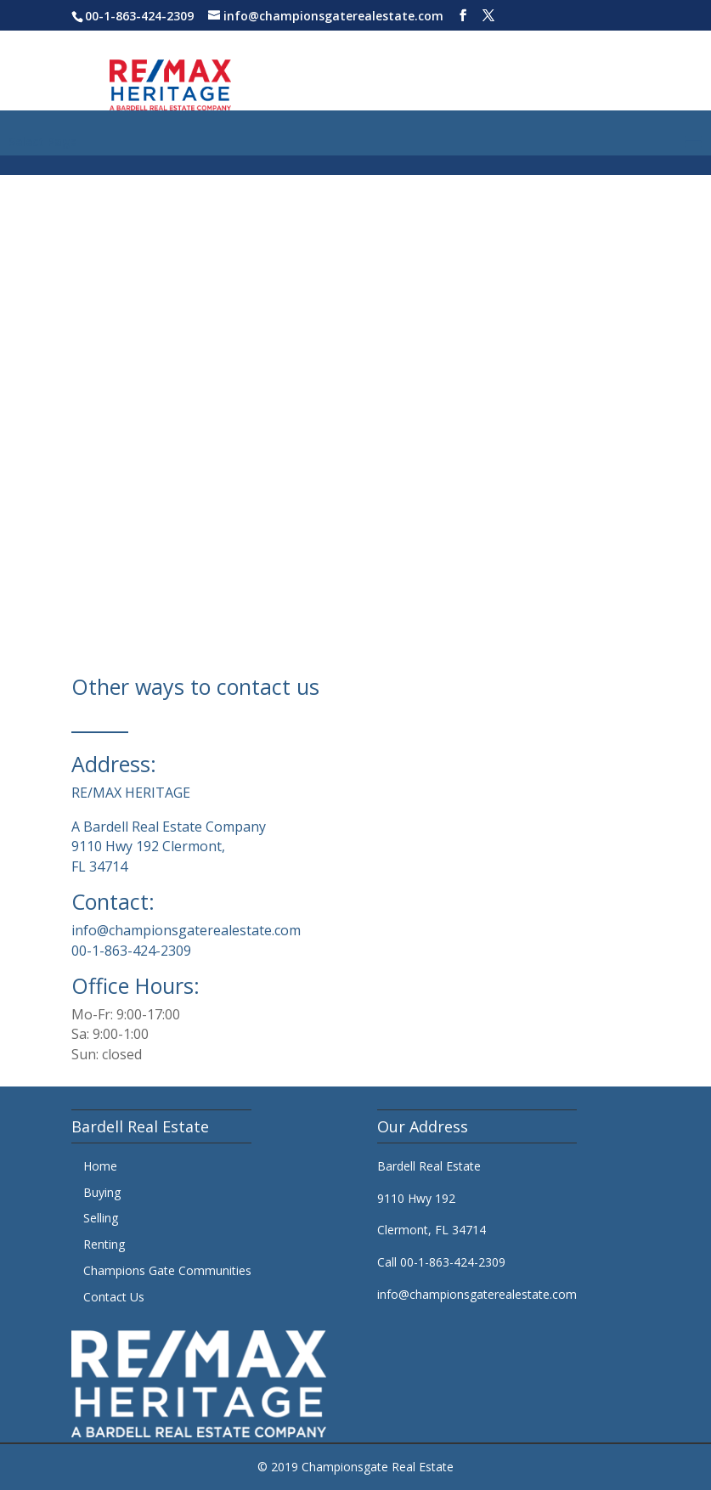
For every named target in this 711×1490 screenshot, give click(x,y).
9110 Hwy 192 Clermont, (148, 846)
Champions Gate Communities (167, 1270)
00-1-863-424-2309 (139, 16)
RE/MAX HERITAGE (130, 792)
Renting (104, 1244)
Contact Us (113, 1297)
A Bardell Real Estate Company (168, 826)
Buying (102, 1192)
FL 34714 (99, 866)
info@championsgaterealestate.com (186, 930)
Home (100, 1166)
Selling (100, 1218)
